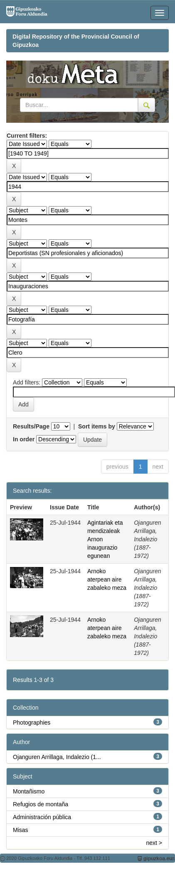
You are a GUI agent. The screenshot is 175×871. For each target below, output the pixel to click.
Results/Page (31, 426)
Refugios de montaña (40, 804)
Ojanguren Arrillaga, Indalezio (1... (57, 757)
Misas (20, 830)
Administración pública (42, 817)
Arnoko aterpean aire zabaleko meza (106, 579)
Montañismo (28, 791)
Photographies (31, 722)
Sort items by (96, 426)
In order (24, 439)
